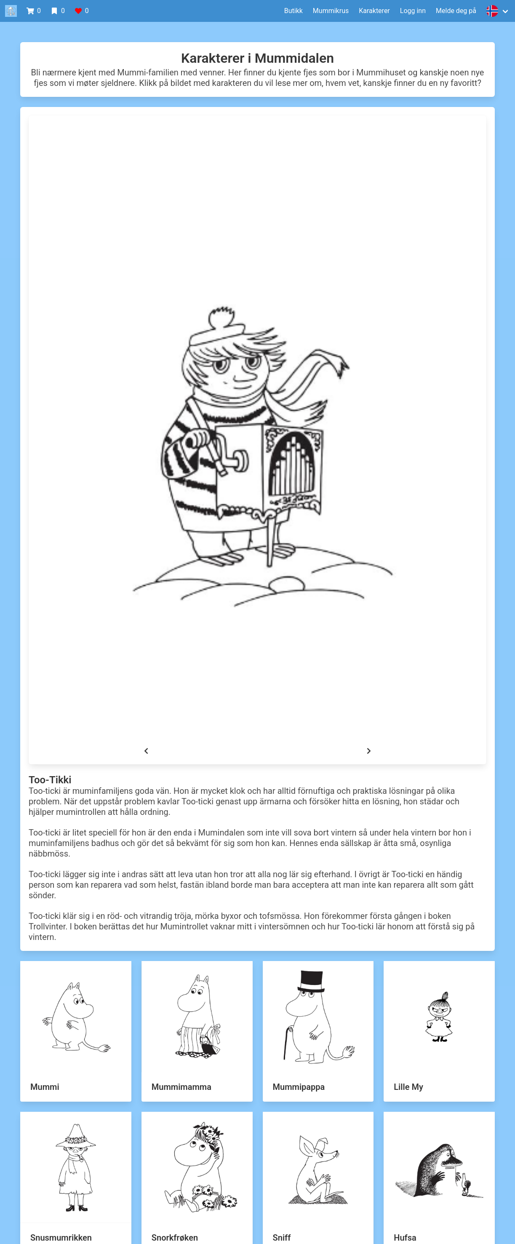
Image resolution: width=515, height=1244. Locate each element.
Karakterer (374, 11)
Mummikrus (331, 11)
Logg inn (413, 11)
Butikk (293, 11)
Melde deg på (456, 11)
